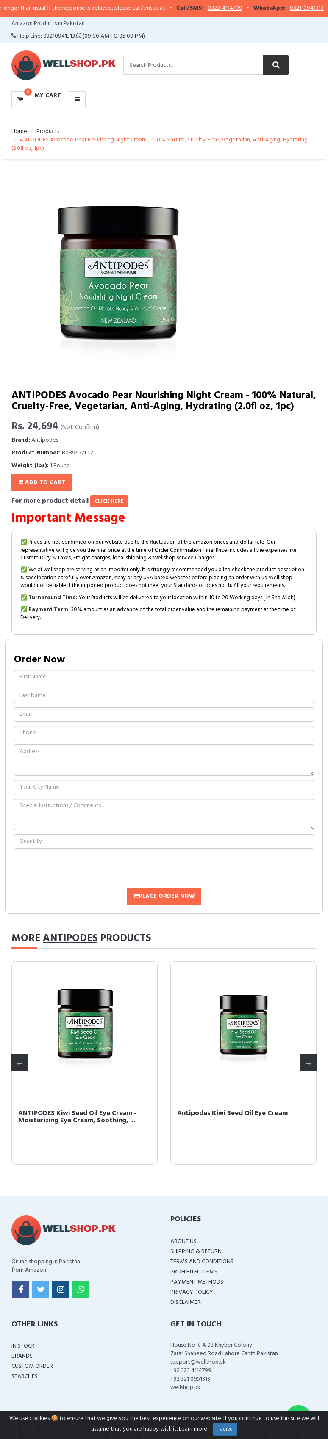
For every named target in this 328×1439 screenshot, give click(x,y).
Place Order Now (164, 896)
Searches (24, 1376)
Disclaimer (185, 1302)
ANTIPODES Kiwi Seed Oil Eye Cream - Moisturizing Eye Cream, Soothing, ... (77, 1117)
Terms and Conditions (201, 1262)
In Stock (23, 1346)
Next (308, 1062)
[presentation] (78, 869)
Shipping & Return (196, 1251)
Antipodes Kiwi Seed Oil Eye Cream (232, 1113)
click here (109, 501)
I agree (225, 1429)
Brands (22, 1356)
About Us (183, 1241)
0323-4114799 (235, 8)
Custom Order (32, 1366)
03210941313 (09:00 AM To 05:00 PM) (94, 36)
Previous (19, 1062)
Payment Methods (196, 1282)
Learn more (193, 1429)
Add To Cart (41, 482)
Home (19, 131)
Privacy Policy (191, 1292)
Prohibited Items (193, 1272)
